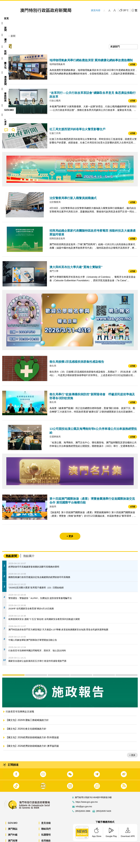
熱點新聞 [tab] (11, 547)
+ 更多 (132, 746)
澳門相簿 (12, 831)
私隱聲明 (46, 826)
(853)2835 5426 (103, 802)
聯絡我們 (46, 820)
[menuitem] (16, 18)
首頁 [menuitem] (6, 18)
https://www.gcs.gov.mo (87, 793)
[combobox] (123, 38)
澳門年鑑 (12, 826)
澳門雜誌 (12, 820)
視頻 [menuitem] (38, 18)
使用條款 (46, 831)
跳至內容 (95, 10)
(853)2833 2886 (82, 802)
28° (126, 10)
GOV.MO (12, 814)
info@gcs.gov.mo (84, 797)
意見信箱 (46, 814)
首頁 (4, 27)
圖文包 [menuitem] (49, 18)
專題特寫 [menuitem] (78, 18)
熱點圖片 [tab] (28, 547)
